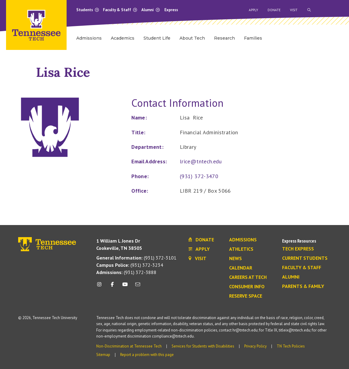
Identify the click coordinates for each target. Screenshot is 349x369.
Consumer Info (247, 286)
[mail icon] (137, 286)
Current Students (305, 258)
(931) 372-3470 (199, 176)
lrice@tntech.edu (201, 161)
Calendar (240, 268)
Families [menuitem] (253, 38)
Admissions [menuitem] (89, 38)
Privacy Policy (255, 346)
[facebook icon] (112, 286)
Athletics (241, 249)
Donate (274, 10)
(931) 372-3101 (136, 258)
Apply (253, 10)
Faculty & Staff (120, 9)
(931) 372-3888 (126, 272)
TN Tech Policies (291, 346)
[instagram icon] (101, 286)
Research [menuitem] (224, 38)
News (235, 258)
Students (87, 9)
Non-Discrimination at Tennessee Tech (129, 346)
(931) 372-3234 (129, 265)
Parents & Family (303, 286)
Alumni (150, 9)
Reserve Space (245, 296)
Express (171, 9)
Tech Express (298, 249)
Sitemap (103, 354)
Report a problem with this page (147, 354)
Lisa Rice (63, 72)
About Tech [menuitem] (192, 38)
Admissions (243, 240)
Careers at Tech (248, 277)
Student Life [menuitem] (156, 38)
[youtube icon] (125, 286)
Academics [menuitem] (122, 38)
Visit (294, 10)
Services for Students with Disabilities (203, 346)
